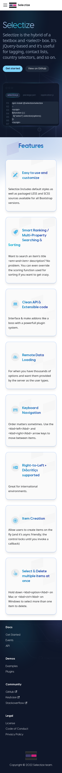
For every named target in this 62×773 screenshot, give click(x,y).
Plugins (10, 671)
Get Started (13, 634)
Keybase (13, 697)
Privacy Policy (14, 734)
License (10, 723)
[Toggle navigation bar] (5, 5)
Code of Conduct (17, 728)
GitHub (11, 691)
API (8, 646)
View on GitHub (37, 68)
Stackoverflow (16, 703)
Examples (12, 666)
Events (9, 640)
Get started (13, 68)
